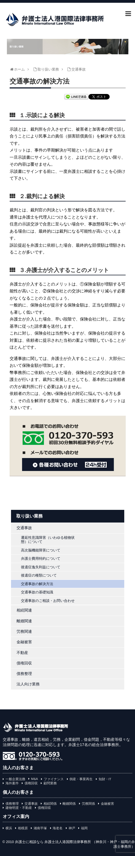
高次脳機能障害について (40, 550)
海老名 (58, 828)
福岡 (84, 828)
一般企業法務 (15, 779)
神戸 (72, 828)
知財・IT (105, 779)
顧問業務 (50, 783)
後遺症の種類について (39, 575)
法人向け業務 (28, 684)
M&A (34, 778)
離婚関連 (24, 621)
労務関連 (24, 631)
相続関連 (24, 610)
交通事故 (24, 528)
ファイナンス (54, 779)
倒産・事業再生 (81, 779)
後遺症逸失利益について (40, 567)
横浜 (9, 828)
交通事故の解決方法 (37, 584)
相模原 (23, 828)
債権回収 (24, 663)
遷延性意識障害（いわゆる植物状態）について (48, 539)
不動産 (22, 652)
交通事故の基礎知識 (37, 592)
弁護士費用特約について (40, 558)
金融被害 (24, 642)
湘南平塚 (40, 828)
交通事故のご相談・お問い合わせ (48, 601)
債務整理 (24, 673)
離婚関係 (69, 803)
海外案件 (12, 783)
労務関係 (88, 803)
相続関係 (50, 803)
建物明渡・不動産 (19, 807)
